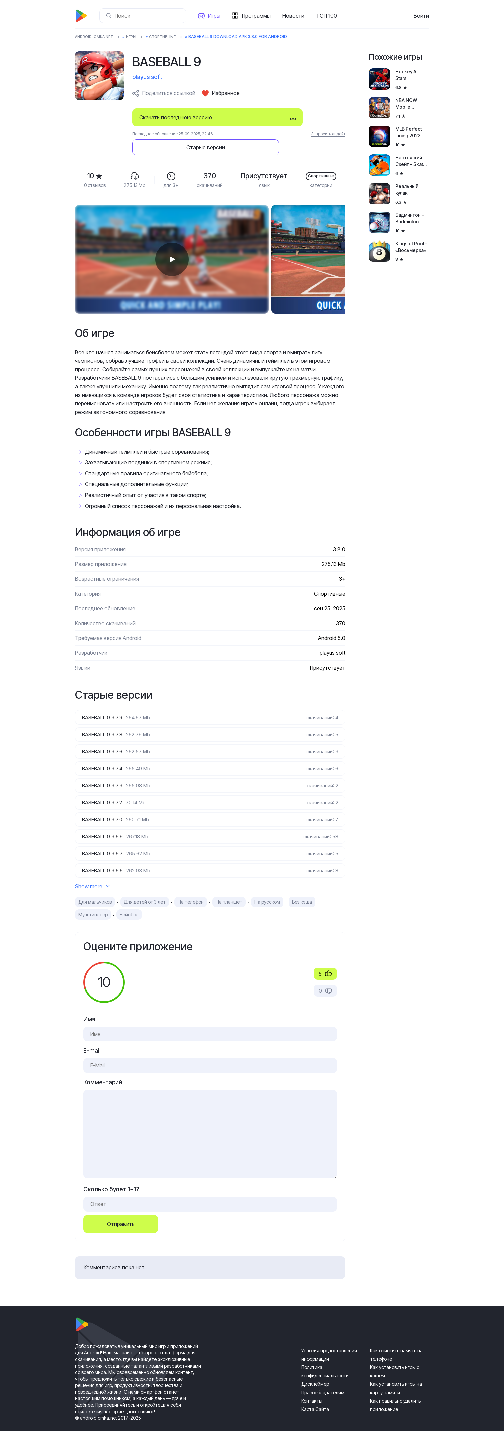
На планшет (229, 888)
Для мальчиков (95, 888)
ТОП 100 (327, 15)
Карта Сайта (315, 1395)
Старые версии (305, 117)
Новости (295, 15)
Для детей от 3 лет (145, 888)
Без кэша (302, 888)
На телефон (191, 888)
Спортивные (169, 36)
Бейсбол (129, 900)
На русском (267, 888)
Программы (257, 15)
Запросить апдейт (328, 133)
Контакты (311, 1387)
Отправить (121, 1210)
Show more (92, 872)
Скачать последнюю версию (175, 117)
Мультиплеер (93, 900)
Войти (421, 15)
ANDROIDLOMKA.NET (96, 36)
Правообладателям (322, 1379)
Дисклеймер (315, 1370)
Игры (215, 15)
